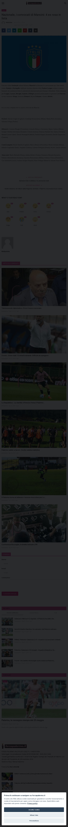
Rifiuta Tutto (34, 815)
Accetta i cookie (34, 810)
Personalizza (34, 821)
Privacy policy (32, 803)
